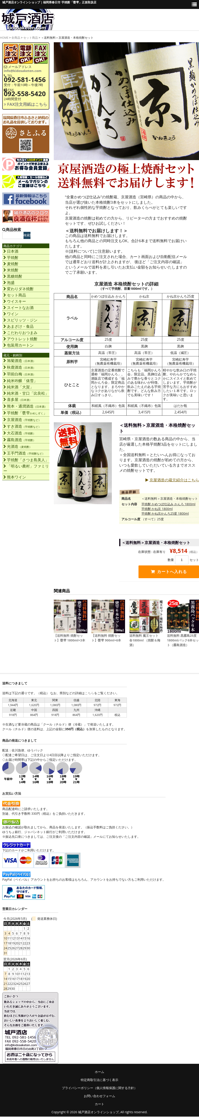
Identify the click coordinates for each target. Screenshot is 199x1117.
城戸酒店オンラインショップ (98, 1112)
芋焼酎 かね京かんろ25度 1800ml (165, 513)
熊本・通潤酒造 (25, 406)
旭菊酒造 (19, 360)
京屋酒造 (22, 419)
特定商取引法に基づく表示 (99, 1080)
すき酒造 (22, 426)
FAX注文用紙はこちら (25, 104)
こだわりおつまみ (20, 332)
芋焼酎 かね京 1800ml (157, 509)
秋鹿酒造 (19, 367)
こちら (89, 693)
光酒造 (17, 446)
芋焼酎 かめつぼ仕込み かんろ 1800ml (168, 504)
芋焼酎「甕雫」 (25, 412)
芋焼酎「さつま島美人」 (26, 459)
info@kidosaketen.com (22, 70)
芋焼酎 (10, 257)
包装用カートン (18, 345)
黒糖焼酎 (12, 276)
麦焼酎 (10, 263)
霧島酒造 (19, 439)
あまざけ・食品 (18, 326)
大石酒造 (19, 433)
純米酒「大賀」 (18, 386)
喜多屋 (17, 399)
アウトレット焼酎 (20, 338)
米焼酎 (10, 270)
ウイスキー (14, 301)
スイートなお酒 (18, 307)
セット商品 (30, 38)
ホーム (99, 1072)
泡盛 (9, 282)
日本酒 (10, 251)
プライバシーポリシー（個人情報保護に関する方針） (99, 1088)
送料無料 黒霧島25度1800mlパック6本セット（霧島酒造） (183, 640)
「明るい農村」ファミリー (26, 468)
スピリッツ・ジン (20, 320)
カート (99, 1104)
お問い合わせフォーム (99, 1096)
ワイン (10, 313)
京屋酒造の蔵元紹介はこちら (172, 479)
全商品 (15, 38)
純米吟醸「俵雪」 (20, 380)
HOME (4, 38)
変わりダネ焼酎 (18, 288)
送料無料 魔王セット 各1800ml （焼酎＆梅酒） (144, 640)
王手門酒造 (24, 453)
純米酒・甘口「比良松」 (26, 393)
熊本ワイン (14, 477)
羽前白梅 (19, 374)
